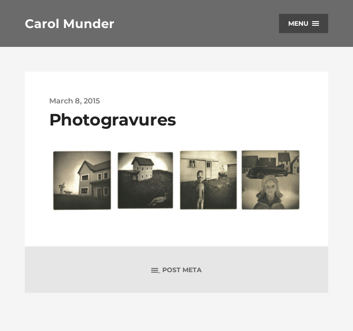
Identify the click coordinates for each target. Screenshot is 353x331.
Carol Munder (69, 23)
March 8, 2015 (74, 100)
